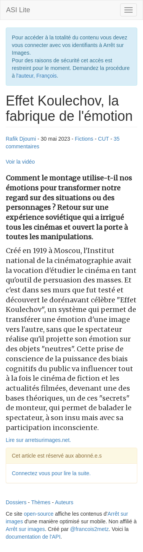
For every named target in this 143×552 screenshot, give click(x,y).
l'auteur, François (36, 76)
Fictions (84, 139)
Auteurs (64, 502)
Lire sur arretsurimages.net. (38, 440)
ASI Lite (18, 10)
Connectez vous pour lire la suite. (51, 473)
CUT (103, 139)
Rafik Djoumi (21, 139)
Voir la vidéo (20, 162)
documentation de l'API (33, 537)
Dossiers (16, 502)
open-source (38, 514)
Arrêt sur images (25, 529)
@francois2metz (89, 529)
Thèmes (41, 502)
